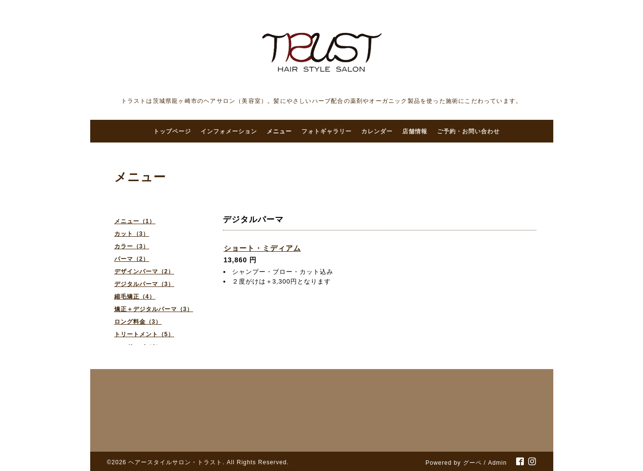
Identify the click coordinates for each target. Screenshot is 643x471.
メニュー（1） (135, 221)
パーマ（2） (132, 259)
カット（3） (132, 233)
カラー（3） (132, 246)
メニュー (279, 131)
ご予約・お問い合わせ (468, 131)
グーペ (472, 462)
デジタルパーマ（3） (144, 284)
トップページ (172, 131)
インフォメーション (229, 131)
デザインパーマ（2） (144, 271)
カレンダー (377, 131)
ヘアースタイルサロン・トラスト (175, 462)
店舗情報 (414, 131)
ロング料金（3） (138, 321)
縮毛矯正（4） (135, 296)
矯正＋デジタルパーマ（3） (153, 309)
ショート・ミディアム (262, 248)
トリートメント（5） (144, 334)
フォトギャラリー (326, 131)
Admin (497, 462)
